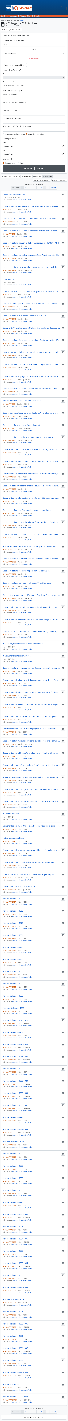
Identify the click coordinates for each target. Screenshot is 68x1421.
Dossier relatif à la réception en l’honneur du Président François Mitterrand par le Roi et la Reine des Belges (31, 231)
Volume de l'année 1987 (13, 1069)
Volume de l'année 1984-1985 (15, 1057)
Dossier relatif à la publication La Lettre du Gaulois (24, 316)
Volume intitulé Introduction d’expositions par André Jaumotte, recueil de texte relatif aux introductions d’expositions (31, 546)
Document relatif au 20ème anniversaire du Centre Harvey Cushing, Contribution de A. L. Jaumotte (31, 801)
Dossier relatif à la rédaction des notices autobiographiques (28, 874)
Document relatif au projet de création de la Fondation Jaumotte (30, 376)
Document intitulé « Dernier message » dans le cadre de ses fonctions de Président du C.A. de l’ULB (31, 607)
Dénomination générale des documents (17, 126)
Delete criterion (34, 59)
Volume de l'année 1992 (13, 1117)
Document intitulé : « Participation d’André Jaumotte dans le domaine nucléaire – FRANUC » (31, 765)
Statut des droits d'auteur (12, 118)
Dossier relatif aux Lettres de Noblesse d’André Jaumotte (27, 583)
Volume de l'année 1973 (13, 947)
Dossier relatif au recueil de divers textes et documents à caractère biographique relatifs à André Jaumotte (31, 741)
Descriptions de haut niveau (15, 134)
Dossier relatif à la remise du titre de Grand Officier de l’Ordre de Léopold (31, 559)
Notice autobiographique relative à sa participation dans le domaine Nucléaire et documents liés (31, 777)
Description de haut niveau (12, 82)
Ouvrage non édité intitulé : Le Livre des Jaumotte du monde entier (31, 352)
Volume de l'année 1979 (13, 972)
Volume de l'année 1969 (13, 911)
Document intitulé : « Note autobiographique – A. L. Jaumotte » (29, 729)
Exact (21, 163)
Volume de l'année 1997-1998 (15, 1372)
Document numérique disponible (14, 102)
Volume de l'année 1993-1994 (15, 1129)
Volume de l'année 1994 (13, 1227)
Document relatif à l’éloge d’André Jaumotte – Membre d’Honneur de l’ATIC (31, 753)
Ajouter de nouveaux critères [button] (14, 65)
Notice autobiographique (13, 838)
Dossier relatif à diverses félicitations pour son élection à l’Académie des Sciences (31, 486)
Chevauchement (10, 163)
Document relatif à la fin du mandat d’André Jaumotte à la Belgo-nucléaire (31, 704)
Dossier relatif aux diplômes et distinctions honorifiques (27, 510)
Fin (4, 150)
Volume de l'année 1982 (13, 1032)
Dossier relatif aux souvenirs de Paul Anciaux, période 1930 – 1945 (31, 243)
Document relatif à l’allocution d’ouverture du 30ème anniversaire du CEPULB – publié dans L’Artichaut (31, 498)
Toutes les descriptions (36, 134)
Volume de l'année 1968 (13, 899)
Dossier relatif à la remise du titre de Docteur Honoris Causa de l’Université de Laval (31, 668)
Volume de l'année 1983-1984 (15, 1263)
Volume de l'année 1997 (13, 1360)
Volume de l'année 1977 (13, 959)
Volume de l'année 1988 (13, 1154)
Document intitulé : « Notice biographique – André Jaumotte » (29, 862)
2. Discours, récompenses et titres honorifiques (23, 644)
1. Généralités (9, 279)
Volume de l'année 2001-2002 (15, 1397)
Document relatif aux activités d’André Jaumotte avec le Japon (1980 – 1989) (31, 826)
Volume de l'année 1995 (13, 1251)
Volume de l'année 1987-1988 (15, 1287)
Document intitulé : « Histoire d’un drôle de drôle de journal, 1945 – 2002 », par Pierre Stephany (31, 449)
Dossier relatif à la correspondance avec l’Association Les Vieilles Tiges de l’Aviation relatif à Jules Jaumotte (31, 267)
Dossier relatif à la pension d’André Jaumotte (22, 425)
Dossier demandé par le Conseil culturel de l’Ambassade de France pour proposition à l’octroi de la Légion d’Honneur (31, 304)
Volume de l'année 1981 (13, 935)
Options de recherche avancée (16, 35)
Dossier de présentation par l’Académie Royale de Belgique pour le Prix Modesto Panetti (31, 595)
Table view (47, 176)
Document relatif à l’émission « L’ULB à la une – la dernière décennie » (31, 206)
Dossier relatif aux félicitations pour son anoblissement (26, 571)
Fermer (21, 21)
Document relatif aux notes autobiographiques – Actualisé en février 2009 (31, 850)
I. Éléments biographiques (14, 194)
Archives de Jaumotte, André (22, 200)
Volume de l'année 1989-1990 (15, 1093)
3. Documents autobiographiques (17, 656)
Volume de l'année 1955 (13, 984)
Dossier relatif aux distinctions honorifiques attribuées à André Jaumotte (31, 522)
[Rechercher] (34, 45)
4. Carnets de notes (11, 814)
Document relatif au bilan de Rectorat (19, 886)
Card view (37, 176)
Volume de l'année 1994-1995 (15, 1239)
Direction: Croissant (58, 180)
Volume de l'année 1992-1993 (15, 1214)
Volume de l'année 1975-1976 (15, 1020)
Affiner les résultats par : (34, 1417)
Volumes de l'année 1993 (13, 1299)
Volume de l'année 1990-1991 (15, 1105)
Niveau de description (10, 94)
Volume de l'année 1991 (13, 1202)
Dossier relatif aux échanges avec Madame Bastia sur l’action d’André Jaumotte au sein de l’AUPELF (31, 340)
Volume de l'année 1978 (13, 923)
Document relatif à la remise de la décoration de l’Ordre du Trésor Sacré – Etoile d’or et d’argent (31, 680)
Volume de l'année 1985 (13, 1190)
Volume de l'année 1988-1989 (15, 1081)
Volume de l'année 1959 (13, 996)
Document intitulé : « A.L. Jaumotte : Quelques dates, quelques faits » (31, 789)
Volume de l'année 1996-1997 (15, 1348)
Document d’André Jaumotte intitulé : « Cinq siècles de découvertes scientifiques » (31, 328)
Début (5, 142)
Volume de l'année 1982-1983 (15, 1044)
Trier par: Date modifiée (41, 180)
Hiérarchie (26, 176)
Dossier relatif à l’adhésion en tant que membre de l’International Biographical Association (31, 219)
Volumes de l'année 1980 (13, 1008)
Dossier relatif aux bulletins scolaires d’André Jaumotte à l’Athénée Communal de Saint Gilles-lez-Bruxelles (31, 389)
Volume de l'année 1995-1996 (15, 1324)
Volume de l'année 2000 (13, 1384)
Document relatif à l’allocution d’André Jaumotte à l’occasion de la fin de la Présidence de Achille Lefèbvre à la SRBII (31, 461)
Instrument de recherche (11, 110)
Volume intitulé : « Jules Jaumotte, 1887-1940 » (22, 401)
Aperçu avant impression (11, 176)
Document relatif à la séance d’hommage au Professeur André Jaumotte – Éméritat (31, 474)
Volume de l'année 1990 (13, 1178)
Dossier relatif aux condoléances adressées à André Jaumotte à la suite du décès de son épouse (31, 255)
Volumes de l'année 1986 (13, 1142)
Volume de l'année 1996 (13, 1336)
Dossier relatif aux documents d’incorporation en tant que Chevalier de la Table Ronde (31, 534)
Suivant (53, 188)
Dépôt (5, 74)
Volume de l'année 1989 (13, 1166)
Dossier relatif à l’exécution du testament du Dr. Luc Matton (28, 437)
